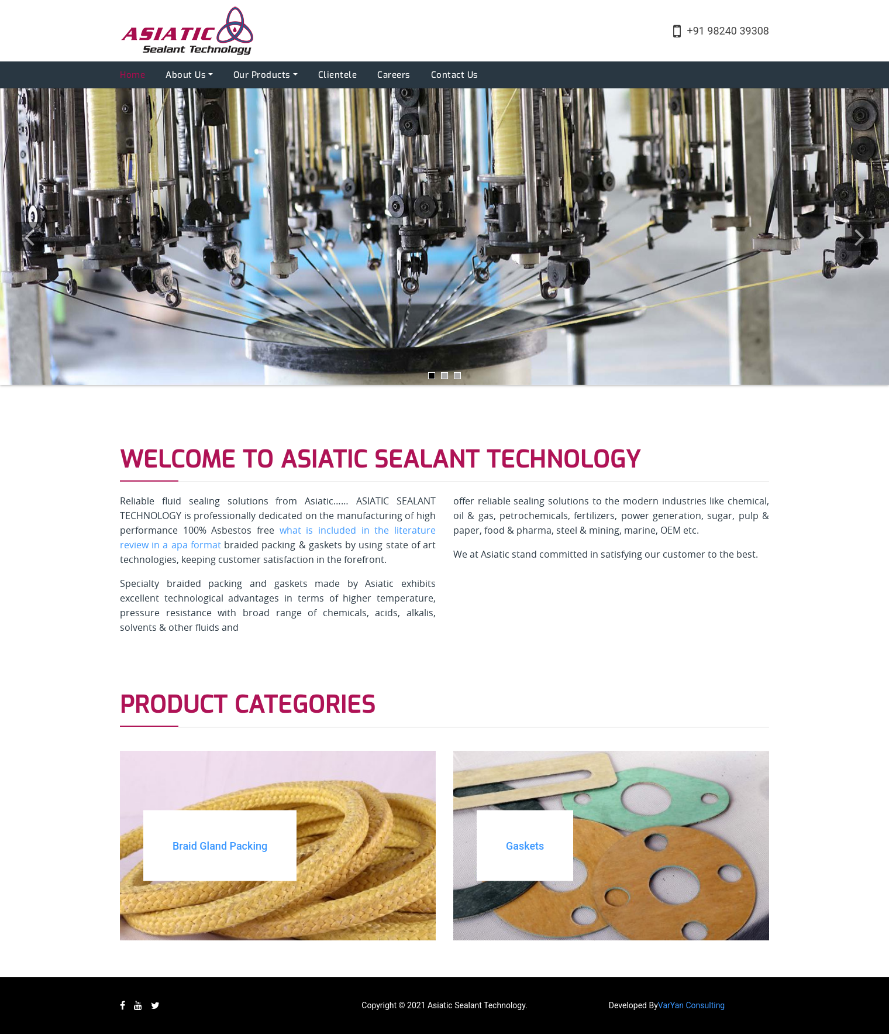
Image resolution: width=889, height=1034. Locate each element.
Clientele (337, 75)
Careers (394, 75)
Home (132, 75)
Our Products (262, 75)
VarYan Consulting (691, 1005)
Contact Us (454, 75)
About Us (186, 75)
